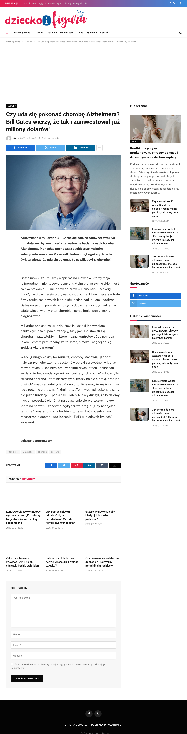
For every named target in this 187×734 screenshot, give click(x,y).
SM (15, 138)
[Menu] (7, 33)
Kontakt (104, 32)
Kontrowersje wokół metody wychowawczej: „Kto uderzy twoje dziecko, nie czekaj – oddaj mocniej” (23, 517)
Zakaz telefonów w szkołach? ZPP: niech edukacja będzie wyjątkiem (23, 562)
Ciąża (80, 32)
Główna (11, 106)
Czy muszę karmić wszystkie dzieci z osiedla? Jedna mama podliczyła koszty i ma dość (165, 209)
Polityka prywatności (106, 725)
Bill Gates (28, 452)
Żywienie (91, 32)
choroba (42, 452)
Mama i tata (67, 32)
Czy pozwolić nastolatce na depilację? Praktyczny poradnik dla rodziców (102, 562)
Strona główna (22, 32)
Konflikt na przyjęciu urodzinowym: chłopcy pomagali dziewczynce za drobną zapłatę (58, 3)
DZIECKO (39, 32)
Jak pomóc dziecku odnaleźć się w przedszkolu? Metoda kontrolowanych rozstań (60, 517)
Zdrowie (52, 32)
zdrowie (55, 452)
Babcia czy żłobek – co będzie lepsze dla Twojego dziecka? (62, 562)
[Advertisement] (93, 73)
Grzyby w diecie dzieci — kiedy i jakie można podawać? (100, 515)
